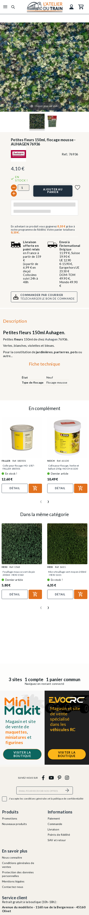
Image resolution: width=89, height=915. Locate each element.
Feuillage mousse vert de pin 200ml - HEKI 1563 (19, 573)
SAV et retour (57, 840)
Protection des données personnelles (18, 874)
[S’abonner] (67, 790)
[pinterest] (59, 777)
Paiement (54, 818)
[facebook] (43, 777)
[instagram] (67, 777)
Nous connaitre (12, 857)
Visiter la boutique (22, 754)
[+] (14, 194)
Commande (55, 824)
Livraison (53, 829)
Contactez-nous (12, 886)
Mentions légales (13, 881)
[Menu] (5, 7)
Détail (14, 488)
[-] (14, 187)
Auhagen (51, 339)
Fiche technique (44, 364)
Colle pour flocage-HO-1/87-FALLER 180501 (19, 467)
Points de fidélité (59, 834)
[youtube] (51, 777)
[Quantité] (23, 187)
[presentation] (41, 500)
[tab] (44, 365)
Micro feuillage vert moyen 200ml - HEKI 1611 (67, 573)
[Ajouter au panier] (52, 191)
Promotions (9, 818)
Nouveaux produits (14, 824)
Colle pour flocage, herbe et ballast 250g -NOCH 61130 (63, 467)
